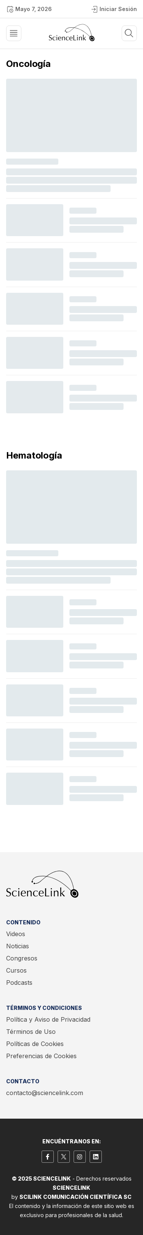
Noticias (17, 946)
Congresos (21, 958)
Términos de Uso (31, 1031)
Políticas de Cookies (35, 1044)
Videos (15, 934)
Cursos (16, 970)
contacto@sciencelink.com (44, 1093)
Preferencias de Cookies (41, 1056)
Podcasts (19, 982)
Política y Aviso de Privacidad (48, 1019)
